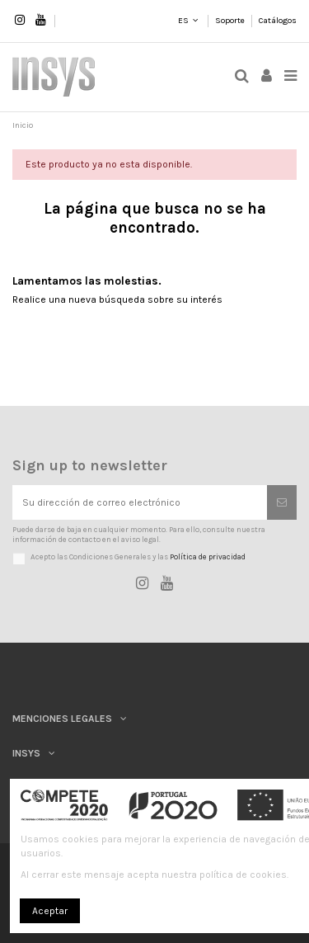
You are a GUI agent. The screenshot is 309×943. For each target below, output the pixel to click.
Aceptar (50, 911)
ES (182, 21)
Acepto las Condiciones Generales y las (138, 556)
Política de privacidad (208, 556)
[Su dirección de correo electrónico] (139, 502)
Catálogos (278, 21)
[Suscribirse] (282, 502)
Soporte (230, 21)
